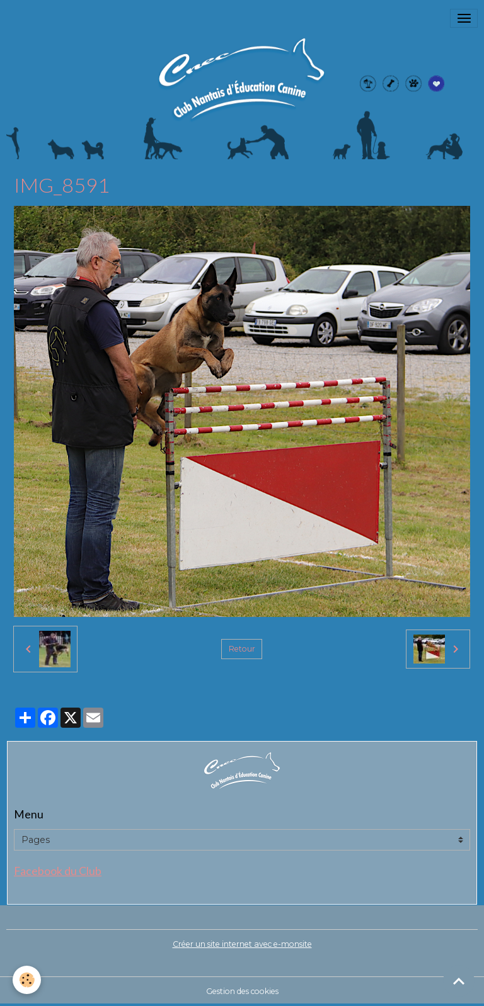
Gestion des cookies (242, 991)
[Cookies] (27, 980)
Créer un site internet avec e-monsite (242, 944)
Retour (242, 648)
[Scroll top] (459, 981)
